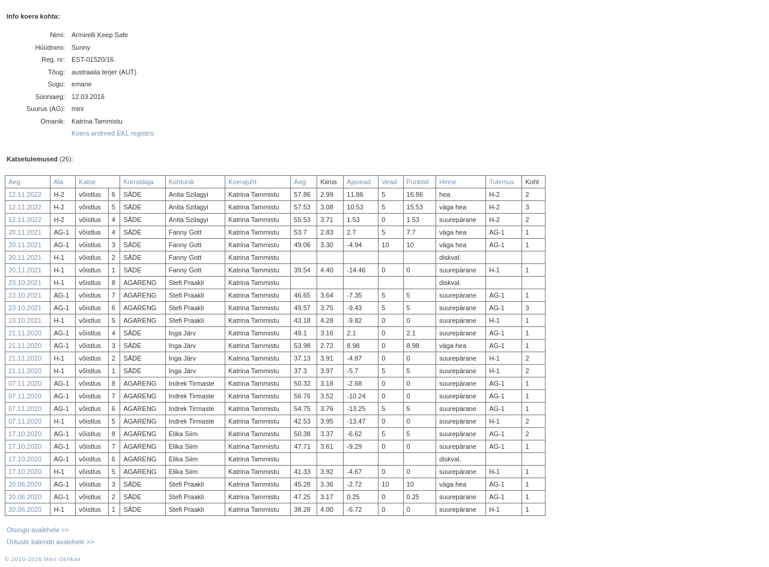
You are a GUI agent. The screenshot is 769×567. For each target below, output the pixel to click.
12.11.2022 (24, 194)
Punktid (418, 181)
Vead (389, 181)
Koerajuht (242, 181)
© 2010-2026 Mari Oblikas (43, 559)
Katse (87, 181)
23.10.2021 (24, 282)
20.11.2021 (24, 232)
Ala (58, 181)
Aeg (14, 181)
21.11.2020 (24, 333)
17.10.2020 (24, 433)
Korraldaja (138, 181)
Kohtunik (182, 181)
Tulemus (501, 181)
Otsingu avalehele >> (38, 529)
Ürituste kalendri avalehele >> (50, 541)
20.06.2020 (24, 484)
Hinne (448, 181)
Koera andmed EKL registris (112, 133)
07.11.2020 (24, 383)
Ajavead (359, 181)
